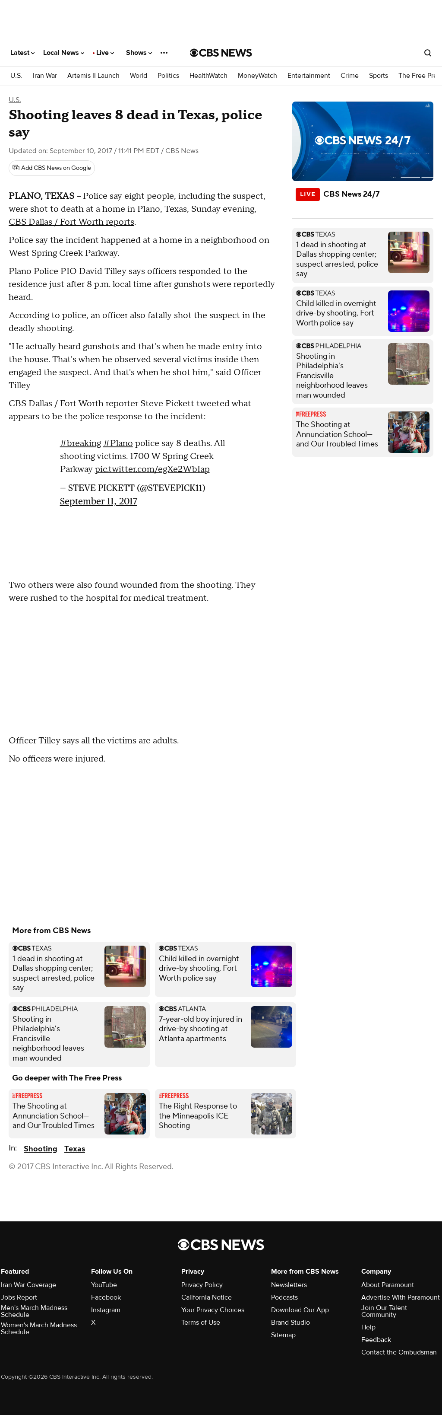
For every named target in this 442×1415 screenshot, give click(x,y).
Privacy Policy (202, 1284)
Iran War (45, 76)
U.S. (16, 76)
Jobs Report (19, 1297)
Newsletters (289, 1284)
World (138, 76)
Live (105, 52)
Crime (350, 76)
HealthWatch (208, 76)
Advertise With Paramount (400, 1297)
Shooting (40, 1149)
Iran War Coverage (28, 1284)
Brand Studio (290, 1322)
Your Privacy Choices (212, 1310)
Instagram (105, 1310)
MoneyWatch (257, 76)
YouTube (104, 1284)
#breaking (80, 443)
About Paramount (387, 1284)
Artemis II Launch (93, 76)
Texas (74, 1149)
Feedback (376, 1339)
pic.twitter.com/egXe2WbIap (152, 469)
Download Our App (300, 1310)
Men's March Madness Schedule (34, 1311)
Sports (378, 76)
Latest (22, 52)
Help (368, 1327)
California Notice (206, 1297)
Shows (139, 52)
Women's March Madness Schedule (39, 1328)
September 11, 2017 (98, 501)
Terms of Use (200, 1322)
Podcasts (284, 1297)
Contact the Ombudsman (399, 1352)
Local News (63, 52)
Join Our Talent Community (384, 1311)
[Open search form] (428, 53)
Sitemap (283, 1335)
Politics (168, 76)
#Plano (118, 443)
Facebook (106, 1297)
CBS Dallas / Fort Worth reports (71, 222)
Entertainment (308, 76)
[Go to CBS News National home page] (221, 52)
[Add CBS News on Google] (52, 168)
